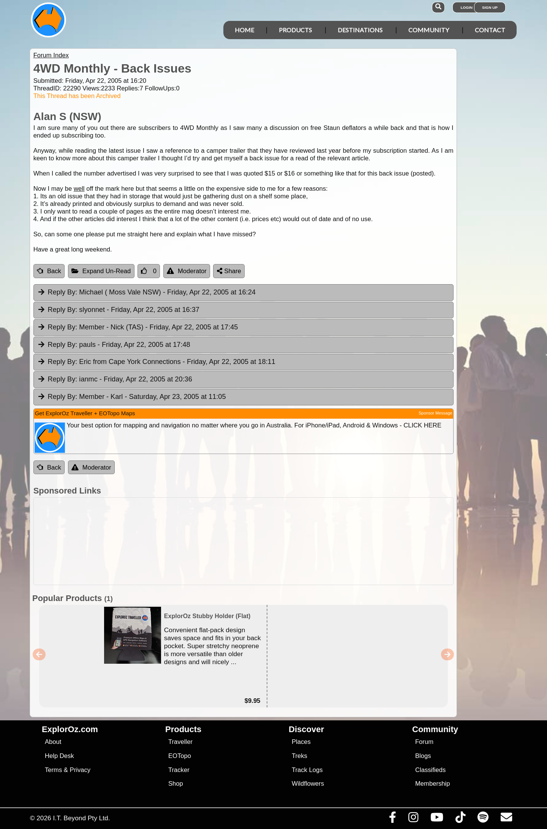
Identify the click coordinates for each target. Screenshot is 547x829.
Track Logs (307, 770)
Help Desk (59, 755)
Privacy (80, 770)
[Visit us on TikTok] (460, 819)
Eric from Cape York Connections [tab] (156, 362)
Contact (490, 29)
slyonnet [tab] (118, 310)
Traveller (180, 741)
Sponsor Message (435, 413)
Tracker (179, 770)
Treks (299, 755)
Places (301, 741)
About (53, 741)
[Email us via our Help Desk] (506, 819)
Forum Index (51, 55)
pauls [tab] (113, 345)
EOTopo (179, 755)
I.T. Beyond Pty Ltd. (81, 818)
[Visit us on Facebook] (392, 819)
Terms (53, 770)
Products (295, 29)
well (79, 188)
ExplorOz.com (70, 729)
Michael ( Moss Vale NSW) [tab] (146, 292)
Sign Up (490, 7)
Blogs (423, 755)
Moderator (187, 271)
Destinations (360, 29)
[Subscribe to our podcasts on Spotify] (482, 819)
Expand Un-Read (101, 271)
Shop (175, 783)
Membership (432, 783)
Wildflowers (308, 783)
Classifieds (430, 770)
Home (244, 29)
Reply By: (62, 292)
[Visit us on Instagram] (413, 819)
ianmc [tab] (114, 379)
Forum (424, 741)
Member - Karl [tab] (131, 397)
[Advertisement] (280, 541)
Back (49, 271)
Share (229, 271)
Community (428, 29)
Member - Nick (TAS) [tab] (137, 327)
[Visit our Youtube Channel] (436, 819)
